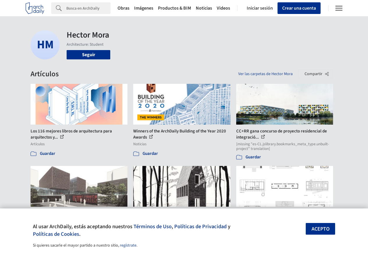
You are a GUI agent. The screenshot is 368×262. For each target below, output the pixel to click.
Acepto (321, 229)
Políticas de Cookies (56, 234)
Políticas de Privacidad (200, 226)
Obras (123, 8)
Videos (223, 8)
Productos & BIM (174, 8)
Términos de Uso (153, 226)
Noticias (204, 8)
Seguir (88, 55)
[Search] (88, 8)
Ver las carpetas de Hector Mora (265, 74)
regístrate (128, 245)
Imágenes (143, 8)
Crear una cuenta (299, 8)
